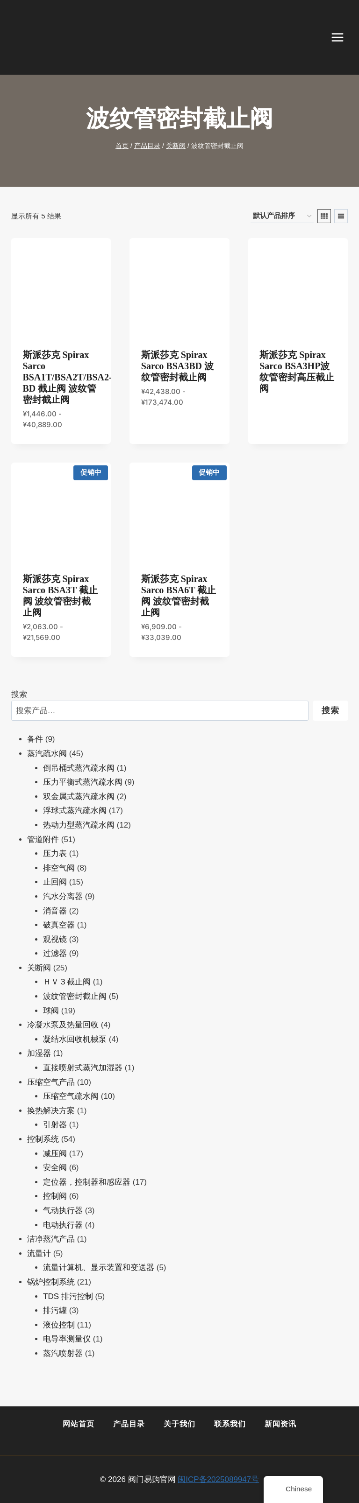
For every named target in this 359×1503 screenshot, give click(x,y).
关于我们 (179, 1424)
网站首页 (78, 1424)
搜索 (19, 694)
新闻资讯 (280, 1424)
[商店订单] (282, 216)
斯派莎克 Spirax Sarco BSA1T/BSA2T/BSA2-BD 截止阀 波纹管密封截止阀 (67, 377)
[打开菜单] (342, 37)
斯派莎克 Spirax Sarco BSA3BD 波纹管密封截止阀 (177, 366)
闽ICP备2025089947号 (218, 1479)
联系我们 (230, 1424)
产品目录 (129, 1424)
